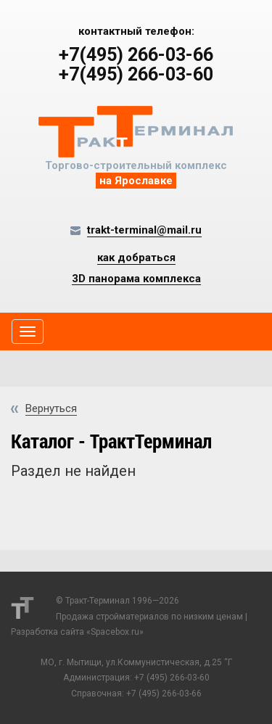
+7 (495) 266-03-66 (164, 693)
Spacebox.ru (115, 632)
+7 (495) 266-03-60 (172, 677)
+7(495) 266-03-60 (136, 75)
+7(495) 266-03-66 (136, 55)
